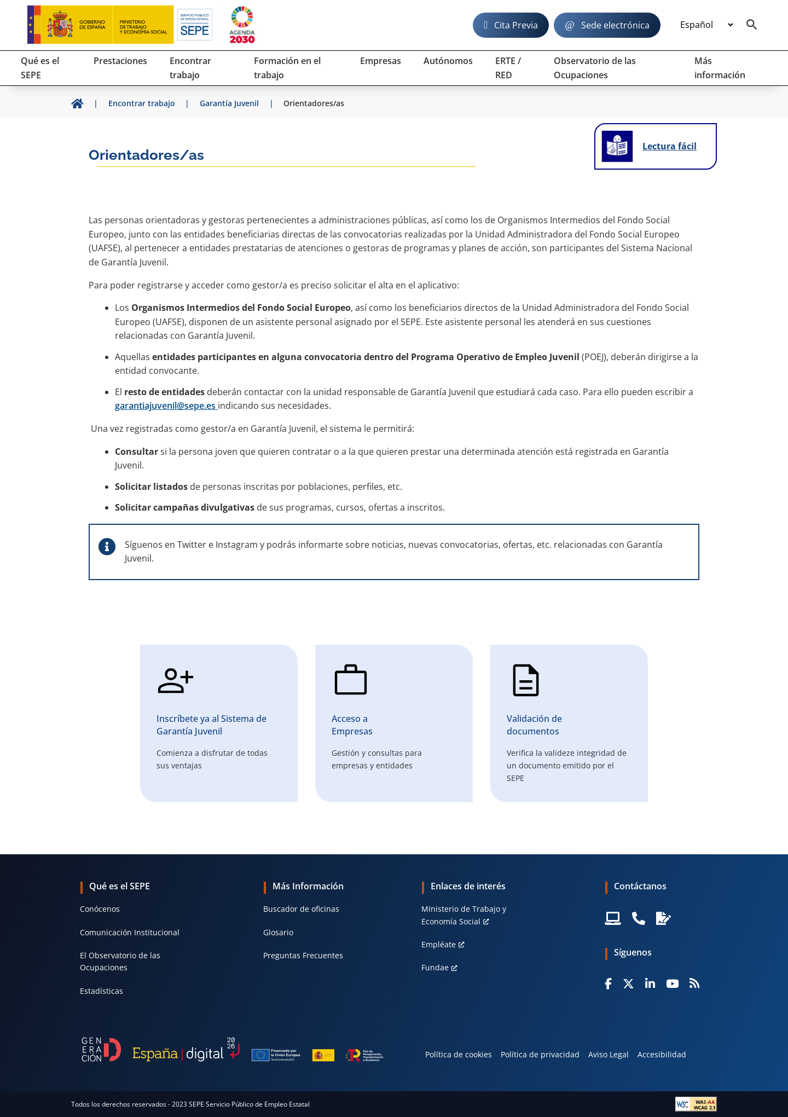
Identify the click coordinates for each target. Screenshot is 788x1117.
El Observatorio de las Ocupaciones (120, 961)
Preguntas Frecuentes (303, 955)
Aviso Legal (608, 1054)
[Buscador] (752, 25)
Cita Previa (516, 25)
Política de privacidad (540, 1054)
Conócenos (100, 909)
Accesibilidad (662, 1054)
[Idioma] (706, 25)
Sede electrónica (615, 25)
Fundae (435, 967)
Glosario (278, 932)
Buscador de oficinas (301, 909)
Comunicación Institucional (129, 932)
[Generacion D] (232, 1049)
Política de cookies (458, 1054)
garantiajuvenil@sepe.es (166, 406)
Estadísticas (101, 991)
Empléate (438, 944)
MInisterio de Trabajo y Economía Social (463, 915)
